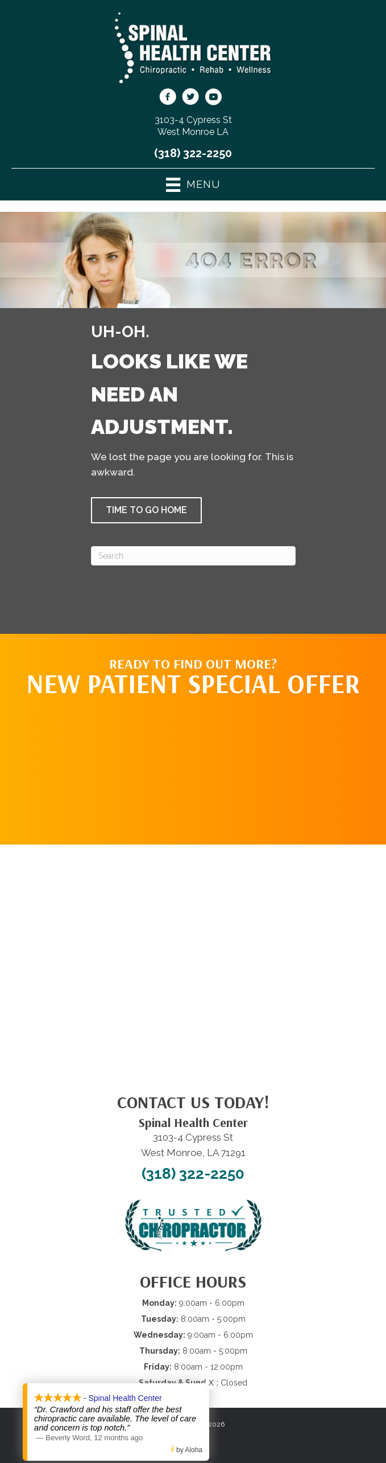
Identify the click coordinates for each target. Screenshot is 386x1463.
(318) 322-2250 (193, 153)
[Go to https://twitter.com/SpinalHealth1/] (190, 98)
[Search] (193, 555)
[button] (146, 510)
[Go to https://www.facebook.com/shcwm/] (167, 98)
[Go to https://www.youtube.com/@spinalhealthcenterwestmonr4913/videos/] (213, 98)
